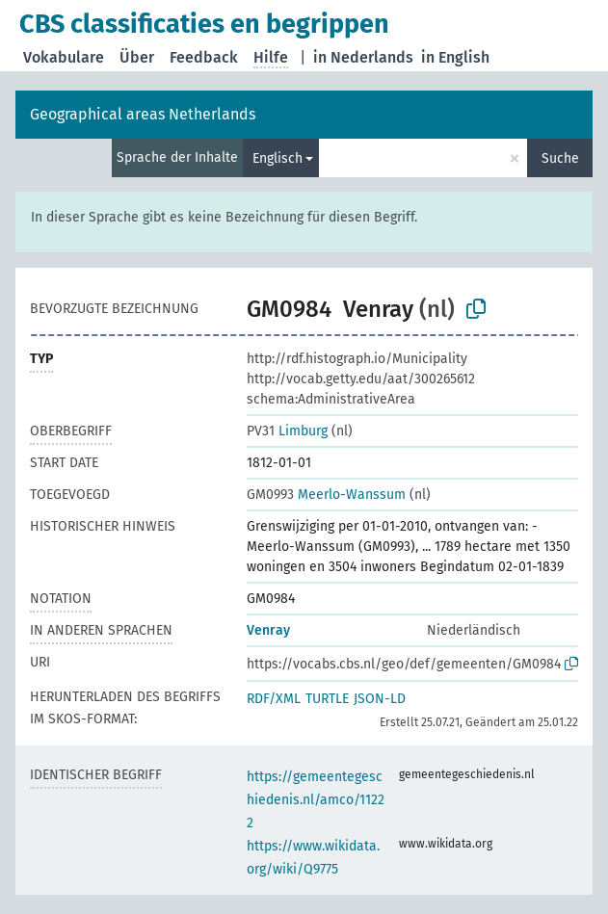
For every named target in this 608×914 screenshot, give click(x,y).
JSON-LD (380, 699)
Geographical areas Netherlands (142, 114)
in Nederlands (363, 57)
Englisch (277, 158)
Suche (560, 158)
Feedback (204, 57)
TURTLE (327, 699)
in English (455, 57)
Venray (268, 630)
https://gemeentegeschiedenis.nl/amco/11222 (315, 800)
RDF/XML (274, 699)
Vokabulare (63, 57)
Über (136, 57)
